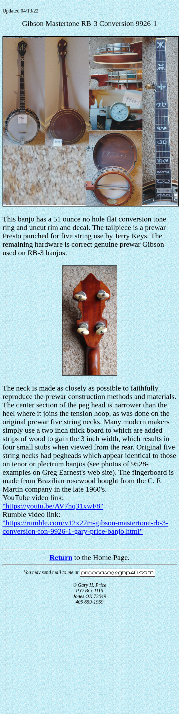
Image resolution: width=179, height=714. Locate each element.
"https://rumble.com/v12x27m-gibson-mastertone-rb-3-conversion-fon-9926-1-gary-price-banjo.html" (85, 527)
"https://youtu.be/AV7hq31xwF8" (52, 506)
